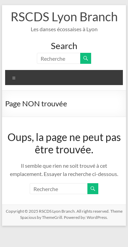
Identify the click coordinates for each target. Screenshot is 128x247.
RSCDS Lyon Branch (64, 16)
